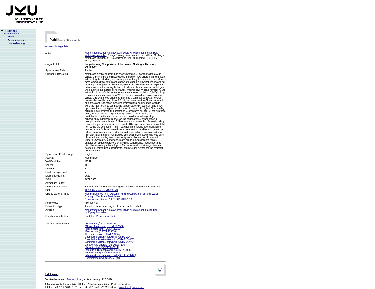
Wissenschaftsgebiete (56, 46)
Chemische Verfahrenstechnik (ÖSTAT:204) (108, 236)
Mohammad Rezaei (95, 52)
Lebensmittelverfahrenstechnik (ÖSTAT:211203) (110, 255)
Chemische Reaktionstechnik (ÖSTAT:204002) (109, 239)
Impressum (138, 287)
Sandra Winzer (74, 279)
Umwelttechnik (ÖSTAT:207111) (102, 247)
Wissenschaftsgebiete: (57, 223)
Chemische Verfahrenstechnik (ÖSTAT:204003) (110, 242)
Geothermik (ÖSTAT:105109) (100, 223)
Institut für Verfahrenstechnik (100, 216)
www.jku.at (125, 287)
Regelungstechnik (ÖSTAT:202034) (103, 229)
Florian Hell (151, 52)
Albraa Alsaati (114, 52)
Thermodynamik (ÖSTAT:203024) (102, 234)
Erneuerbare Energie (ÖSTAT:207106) (105, 244)
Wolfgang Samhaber (95, 55)
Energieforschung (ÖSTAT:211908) (103, 258)
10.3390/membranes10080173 (101, 190)
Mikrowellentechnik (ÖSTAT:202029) (104, 226)
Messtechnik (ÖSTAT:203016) (101, 231)
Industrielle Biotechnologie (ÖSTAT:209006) (108, 250)
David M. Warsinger (133, 52)
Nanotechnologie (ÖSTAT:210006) (103, 252)
